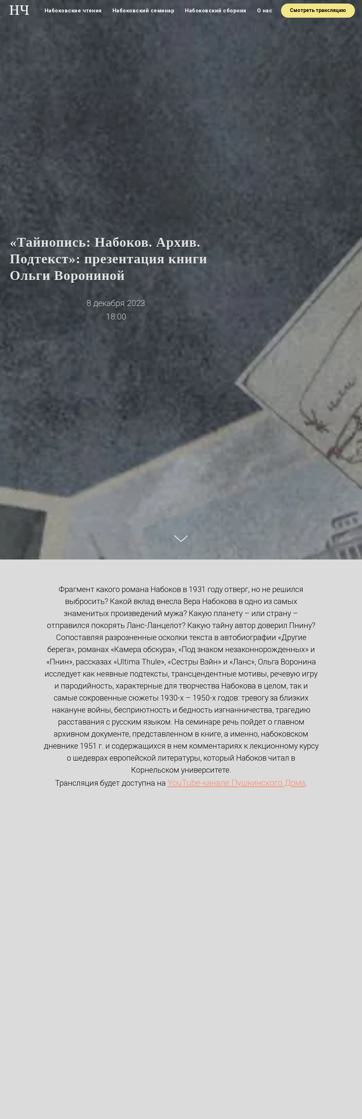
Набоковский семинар (143, 10)
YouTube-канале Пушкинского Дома (236, 783)
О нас (265, 10)
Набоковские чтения (73, 10)
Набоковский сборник (215, 10)
